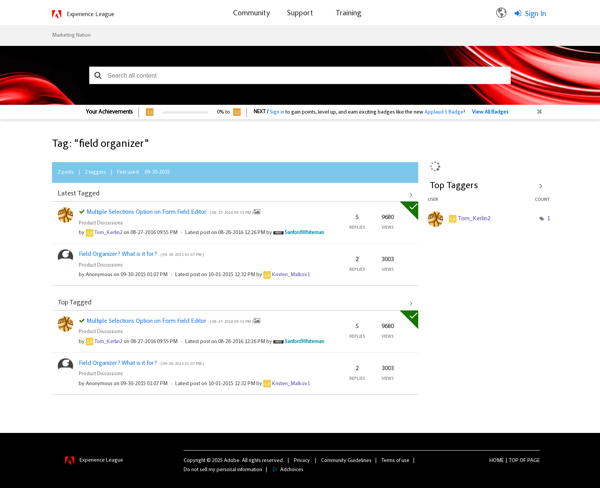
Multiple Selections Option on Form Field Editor (170, 212)
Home (496, 461)
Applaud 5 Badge (443, 112)
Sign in (277, 112)
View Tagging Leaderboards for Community (489, 186)
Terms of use (395, 461)
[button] (97, 75)
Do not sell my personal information (223, 470)
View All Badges (490, 112)
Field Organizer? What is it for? (141, 254)
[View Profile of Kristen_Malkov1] (291, 275)
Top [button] (513, 461)
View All (235, 194)
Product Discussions (101, 223)
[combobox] (300, 75)
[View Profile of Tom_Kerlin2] (108, 233)
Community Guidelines (346, 461)
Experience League (90, 14)
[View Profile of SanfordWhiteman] (304, 233)
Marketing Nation (71, 35)
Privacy (302, 461)
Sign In (535, 14)
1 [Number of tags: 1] (548, 219)
